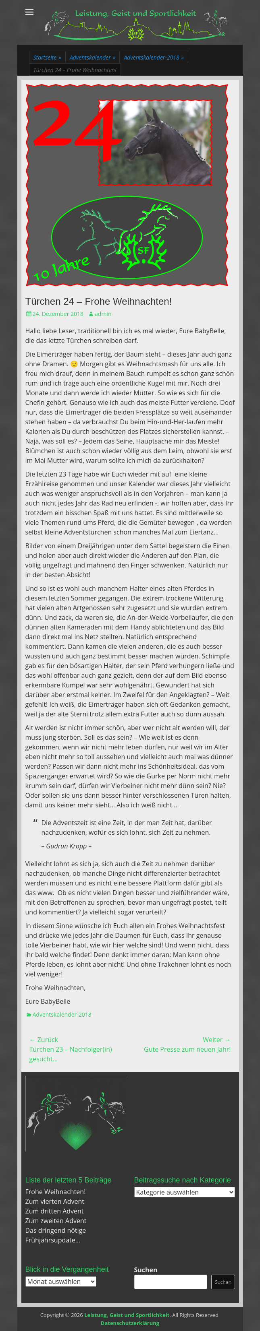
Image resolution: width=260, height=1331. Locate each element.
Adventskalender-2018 (154, 57)
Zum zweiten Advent (56, 1220)
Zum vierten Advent (55, 1201)
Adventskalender (93, 57)
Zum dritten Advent (54, 1211)
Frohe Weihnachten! (55, 1191)
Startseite (47, 57)
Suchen (146, 1269)
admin (103, 314)
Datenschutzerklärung (130, 1323)
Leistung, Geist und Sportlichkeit (126, 1315)
